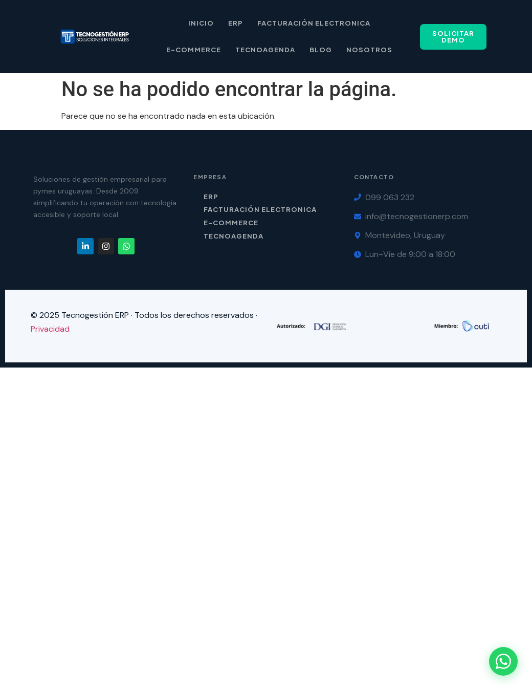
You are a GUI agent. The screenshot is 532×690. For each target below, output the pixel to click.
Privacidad (50, 329)
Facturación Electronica (313, 23)
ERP (235, 23)
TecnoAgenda (233, 236)
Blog (320, 50)
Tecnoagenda (265, 50)
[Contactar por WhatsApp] (503, 661)
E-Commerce (193, 50)
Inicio (201, 23)
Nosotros (369, 50)
